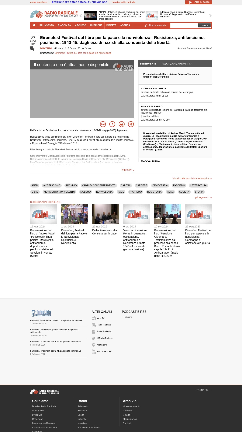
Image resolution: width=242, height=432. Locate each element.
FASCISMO (179, 185)
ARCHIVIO (71, 185)
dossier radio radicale (123, 2)
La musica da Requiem (43, 423)
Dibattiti (126, 415)
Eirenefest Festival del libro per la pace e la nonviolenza (83, 53)
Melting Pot (102, 345)
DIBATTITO (46, 48)
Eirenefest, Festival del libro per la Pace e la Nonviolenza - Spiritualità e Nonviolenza (74, 236)
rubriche (96, 25)
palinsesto (47, 25)
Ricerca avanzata (157, 25)
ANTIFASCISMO (51, 185)
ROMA (170, 192)
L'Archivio (37, 415)
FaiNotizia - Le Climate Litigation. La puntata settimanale (56, 320)
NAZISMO (85, 192)
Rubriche (128, 317)
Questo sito (38, 410)
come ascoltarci (38, 2)
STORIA (199, 192)
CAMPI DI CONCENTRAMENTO (99, 185)
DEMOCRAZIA (160, 185)
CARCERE (141, 185)
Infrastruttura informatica (44, 427)
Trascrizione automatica (176, 63)
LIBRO (35, 192)
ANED (35, 185)
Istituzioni (127, 410)
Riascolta (82, 410)
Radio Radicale (104, 325)
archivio (80, 25)
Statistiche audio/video (89, 427)
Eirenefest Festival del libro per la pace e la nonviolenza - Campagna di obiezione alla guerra (198, 236)
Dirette (81, 415)
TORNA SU (202, 390)
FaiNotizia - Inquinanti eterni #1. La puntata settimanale (55, 351)
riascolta (64, 25)
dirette (111, 25)
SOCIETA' (184, 192)
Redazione (37, 419)
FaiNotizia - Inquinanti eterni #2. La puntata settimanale (55, 341)
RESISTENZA (154, 192)
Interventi (148, 63)
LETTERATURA (198, 185)
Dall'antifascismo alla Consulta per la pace (104, 232)
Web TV (100, 318)
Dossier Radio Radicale (44, 406)
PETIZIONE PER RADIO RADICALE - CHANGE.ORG (79, 2)
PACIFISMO (136, 192)
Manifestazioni (130, 419)
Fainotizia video (104, 351)
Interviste (82, 423)
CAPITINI (126, 185)
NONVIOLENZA (104, 192)
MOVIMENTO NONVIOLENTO (59, 192)
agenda (125, 25)
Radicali (127, 423)
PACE (121, 192)
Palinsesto (83, 406)
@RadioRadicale (105, 338)
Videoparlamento (131, 406)
